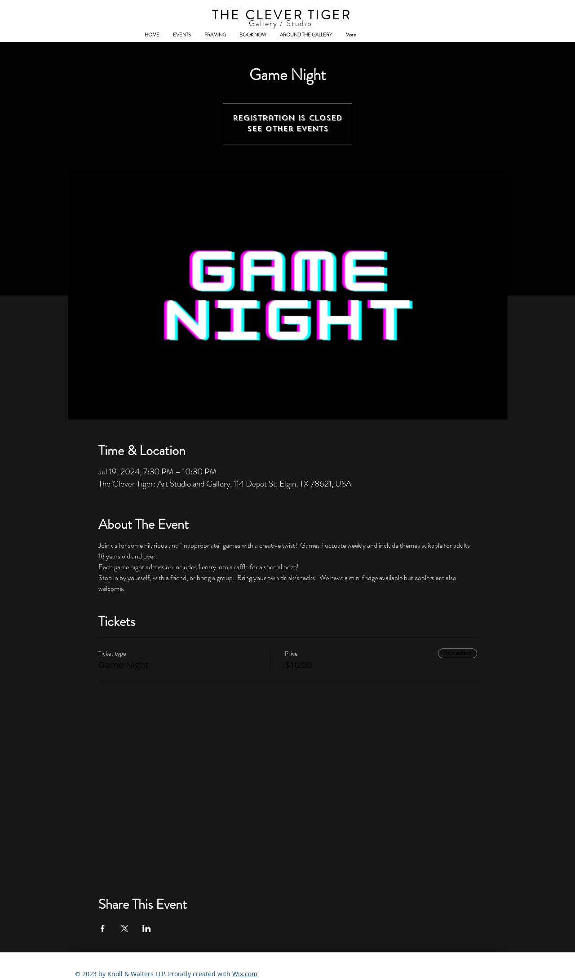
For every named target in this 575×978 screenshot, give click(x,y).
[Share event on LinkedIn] (146, 928)
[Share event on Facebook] (102, 928)
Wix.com (244, 973)
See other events (287, 129)
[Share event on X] (124, 928)
